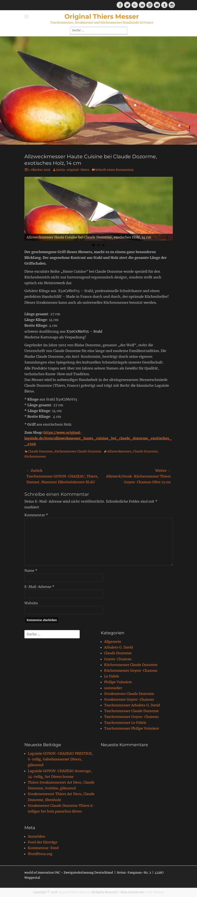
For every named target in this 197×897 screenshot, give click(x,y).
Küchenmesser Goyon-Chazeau (130, 670)
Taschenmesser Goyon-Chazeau (131, 716)
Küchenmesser (35, 456)
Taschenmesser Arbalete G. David (132, 705)
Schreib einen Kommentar (114, 170)
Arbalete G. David (118, 647)
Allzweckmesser (119, 451)
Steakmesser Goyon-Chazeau (129, 699)
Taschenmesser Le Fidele (125, 722)
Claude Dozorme (40, 451)
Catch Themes (154, 892)
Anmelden (36, 836)
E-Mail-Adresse (39, 587)
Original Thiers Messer (101, 16)
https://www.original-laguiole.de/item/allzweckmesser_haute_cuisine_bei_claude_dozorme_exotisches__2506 (98, 438)
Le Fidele (111, 676)
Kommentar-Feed (43, 848)
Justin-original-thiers (72, 170)
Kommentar (36, 515)
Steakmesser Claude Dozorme (129, 694)
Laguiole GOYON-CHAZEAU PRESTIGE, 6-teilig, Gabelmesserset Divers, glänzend (60, 759)
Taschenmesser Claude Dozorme (131, 711)
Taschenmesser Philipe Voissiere (131, 728)
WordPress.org (40, 854)
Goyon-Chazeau (117, 659)
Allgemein (112, 641)
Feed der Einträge (42, 842)
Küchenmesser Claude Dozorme (77, 451)
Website (31, 603)
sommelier (113, 688)
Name (30, 570)
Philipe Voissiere (118, 682)
